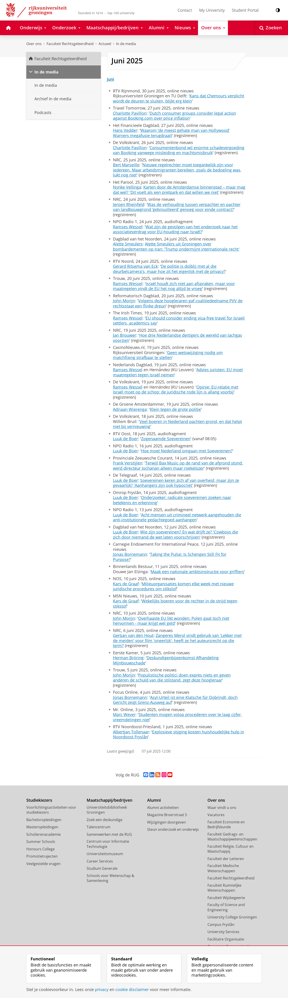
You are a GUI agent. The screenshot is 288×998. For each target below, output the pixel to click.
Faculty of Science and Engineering (226, 907)
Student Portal (245, 10)
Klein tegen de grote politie (175, 409)
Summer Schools (40, 841)
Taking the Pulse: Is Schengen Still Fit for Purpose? (169, 557)
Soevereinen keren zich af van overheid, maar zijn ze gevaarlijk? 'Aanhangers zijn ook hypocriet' (176, 483)
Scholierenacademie (43, 834)
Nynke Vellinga (127, 187)
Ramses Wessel (127, 226)
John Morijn (124, 300)
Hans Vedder (125, 130)
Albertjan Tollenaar (131, 732)
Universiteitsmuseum (105, 853)
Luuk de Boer (125, 438)
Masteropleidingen (42, 826)
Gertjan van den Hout (133, 635)
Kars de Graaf (126, 583)
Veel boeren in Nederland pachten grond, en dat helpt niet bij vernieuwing (177, 424)
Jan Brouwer (124, 335)
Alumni (154, 800)
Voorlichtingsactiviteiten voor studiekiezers (51, 810)
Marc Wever (124, 714)
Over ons (34, 43)
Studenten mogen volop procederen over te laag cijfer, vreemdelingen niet (177, 717)
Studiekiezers (39, 800)
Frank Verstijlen (127, 463)
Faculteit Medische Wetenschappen (223, 868)
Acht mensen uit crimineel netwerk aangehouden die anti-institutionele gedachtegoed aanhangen (177, 517)
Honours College (40, 849)
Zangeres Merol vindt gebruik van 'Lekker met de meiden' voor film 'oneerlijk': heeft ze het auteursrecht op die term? (177, 640)
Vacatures (216, 814)
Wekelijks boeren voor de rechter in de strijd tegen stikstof (175, 603)
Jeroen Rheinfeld (128, 204)
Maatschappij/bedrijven (109, 800)
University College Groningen (232, 917)
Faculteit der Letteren (225, 858)
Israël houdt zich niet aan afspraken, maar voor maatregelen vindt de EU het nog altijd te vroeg (174, 286)
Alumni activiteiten (163, 807)
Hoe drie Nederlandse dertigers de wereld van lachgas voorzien (177, 337)
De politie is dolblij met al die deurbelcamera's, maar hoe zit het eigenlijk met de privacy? (169, 268)
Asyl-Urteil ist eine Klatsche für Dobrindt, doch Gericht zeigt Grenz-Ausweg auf (175, 700)
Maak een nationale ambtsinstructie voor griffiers (197, 571)
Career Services (100, 861)
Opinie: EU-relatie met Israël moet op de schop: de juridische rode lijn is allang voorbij (175, 389)
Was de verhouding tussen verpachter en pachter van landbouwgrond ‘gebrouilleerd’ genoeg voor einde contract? (177, 207)
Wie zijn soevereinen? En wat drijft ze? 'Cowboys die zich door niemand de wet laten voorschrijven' (175, 534)
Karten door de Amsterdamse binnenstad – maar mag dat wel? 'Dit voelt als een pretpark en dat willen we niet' (179, 189)
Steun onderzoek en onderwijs (173, 829)
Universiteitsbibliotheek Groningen (107, 810)
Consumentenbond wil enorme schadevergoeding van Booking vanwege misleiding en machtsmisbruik (178, 150)
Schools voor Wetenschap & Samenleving (110, 878)
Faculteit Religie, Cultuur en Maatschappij (230, 849)
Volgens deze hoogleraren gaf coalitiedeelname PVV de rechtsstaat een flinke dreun (178, 303)
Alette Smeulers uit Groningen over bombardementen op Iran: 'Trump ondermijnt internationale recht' (176, 246)
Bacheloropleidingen (43, 819)
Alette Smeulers (128, 244)
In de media (126, 43)
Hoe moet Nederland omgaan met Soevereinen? (186, 450)
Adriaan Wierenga (130, 409)
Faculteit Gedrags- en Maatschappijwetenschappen (232, 837)
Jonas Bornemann (130, 554)
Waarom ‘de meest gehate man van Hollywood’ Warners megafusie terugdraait (171, 133)
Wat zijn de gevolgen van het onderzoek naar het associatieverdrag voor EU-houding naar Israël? (175, 229)
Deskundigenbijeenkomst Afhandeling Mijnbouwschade (166, 660)
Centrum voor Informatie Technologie (108, 844)
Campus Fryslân (220, 924)
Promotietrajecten (42, 856)
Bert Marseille (126, 164)
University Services (223, 931)
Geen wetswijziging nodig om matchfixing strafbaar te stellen (168, 355)
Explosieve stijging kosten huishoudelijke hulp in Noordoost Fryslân (178, 734)
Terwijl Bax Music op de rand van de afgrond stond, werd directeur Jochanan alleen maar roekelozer (178, 465)
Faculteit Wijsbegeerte (226, 897)
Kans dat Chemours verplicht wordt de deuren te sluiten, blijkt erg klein (178, 98)
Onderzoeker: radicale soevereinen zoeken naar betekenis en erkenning (172, 500)
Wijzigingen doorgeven (166, 822)
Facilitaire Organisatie (225, 939)
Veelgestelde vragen (43, 863)
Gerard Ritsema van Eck (135, 266)
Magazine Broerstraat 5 (167, 814)
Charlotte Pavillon (129, 113)
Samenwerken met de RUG (109, 834)
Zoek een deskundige (104, 819)
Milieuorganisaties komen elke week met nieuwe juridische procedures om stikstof (173, 586)
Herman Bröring (128, 657)
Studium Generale (102, 868)
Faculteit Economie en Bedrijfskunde (226, 824)
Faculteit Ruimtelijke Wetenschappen (224, 888)
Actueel (105, 43)
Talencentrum (98, 826)
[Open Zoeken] (270, 28)
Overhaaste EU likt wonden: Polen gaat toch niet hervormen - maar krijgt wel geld (171, 621)
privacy (101, 989)
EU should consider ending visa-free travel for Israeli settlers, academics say (179, 320)
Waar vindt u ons (221, 807)
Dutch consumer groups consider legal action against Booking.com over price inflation (174, 115)
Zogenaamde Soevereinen (165, 438)
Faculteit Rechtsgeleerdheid (70, 43)
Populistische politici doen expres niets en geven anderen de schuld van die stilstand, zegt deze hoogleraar (172, 677)
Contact (185, 10)
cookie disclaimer (132, 989)
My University (212, 10)
